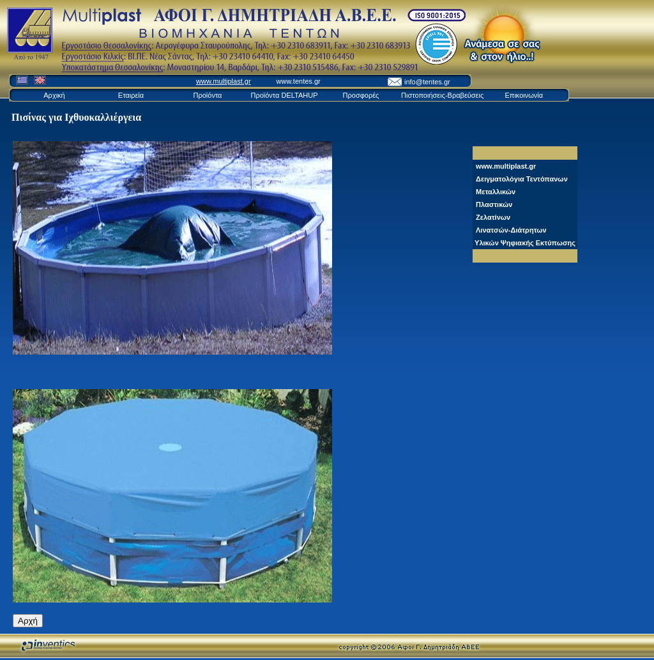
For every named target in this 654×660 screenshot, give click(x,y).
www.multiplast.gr (223, 81)
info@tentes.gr (427, 82)
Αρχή (28, 620)
